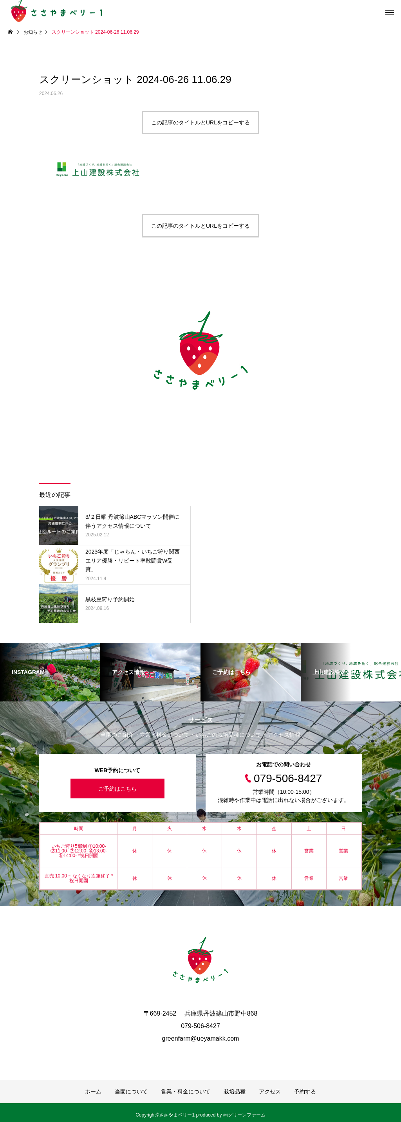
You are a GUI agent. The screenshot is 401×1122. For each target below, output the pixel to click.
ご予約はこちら (117, 789)
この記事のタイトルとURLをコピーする (200, 122)
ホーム (93, 1091)
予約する (305, 1091)
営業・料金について (185, 1091)
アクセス (270, 1091)
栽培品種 (235, 1091)
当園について (131, 1091)
